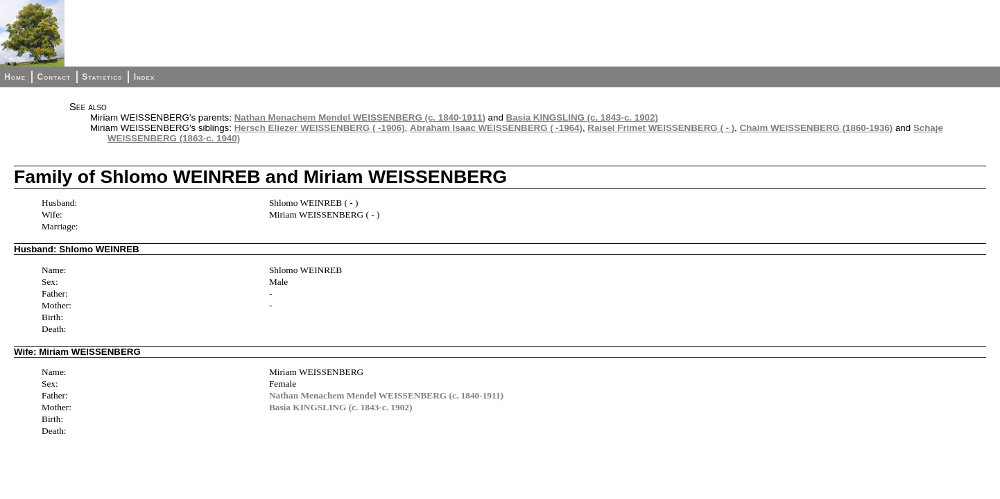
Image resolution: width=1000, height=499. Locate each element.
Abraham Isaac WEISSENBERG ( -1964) (496, 128)
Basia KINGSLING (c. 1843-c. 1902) (582, 117)
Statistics (102, 77)
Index (144, 77)
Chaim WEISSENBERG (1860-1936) (816, 128)
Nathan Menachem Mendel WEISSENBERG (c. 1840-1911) (359, 117)
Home (15, 77)
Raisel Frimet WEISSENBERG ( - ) (660, 128)
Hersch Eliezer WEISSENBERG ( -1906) (319, 128)
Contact (53, 77)
